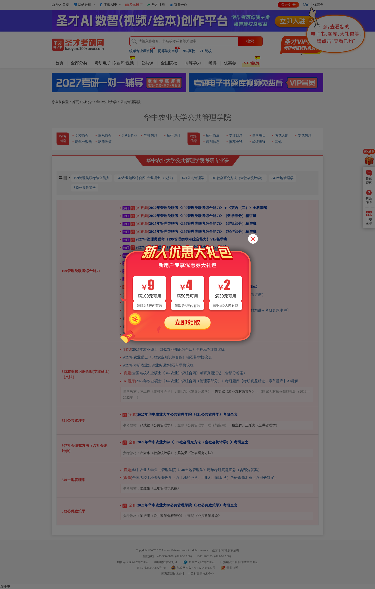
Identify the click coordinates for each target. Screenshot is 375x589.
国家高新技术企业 (173, 573)
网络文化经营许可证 (202, 562)
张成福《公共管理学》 (157, 425)
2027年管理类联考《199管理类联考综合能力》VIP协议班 (179, 279)
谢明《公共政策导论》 (204, 516)
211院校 (206, 51)
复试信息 (304, 135)
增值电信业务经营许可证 (133, 562)
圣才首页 (62, 5)
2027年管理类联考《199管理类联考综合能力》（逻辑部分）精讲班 (189, 223)
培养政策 (105, 142)
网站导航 (84, 5)
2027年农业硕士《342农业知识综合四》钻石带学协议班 (167, 357)
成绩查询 (259, 142)
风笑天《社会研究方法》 (196, 453)
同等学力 (193, 63)
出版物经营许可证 (166, 562)
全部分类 (79, 63)
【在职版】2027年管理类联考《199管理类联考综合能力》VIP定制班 (183, 263)
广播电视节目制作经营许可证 (239, 562)
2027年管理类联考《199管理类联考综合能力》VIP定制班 (174, 247)
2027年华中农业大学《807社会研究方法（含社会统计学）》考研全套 (185, 442)
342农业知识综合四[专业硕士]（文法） (146, 178)
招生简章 (213, 135)
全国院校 (169, 63)
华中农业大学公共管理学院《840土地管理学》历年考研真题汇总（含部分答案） (191, 470)
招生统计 (173, 135)
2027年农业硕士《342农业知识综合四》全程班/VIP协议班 (173, 349)
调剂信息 (213, 142)
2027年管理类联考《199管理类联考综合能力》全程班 (171, 271)
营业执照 (232, 568)
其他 (278, 142)
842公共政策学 (85, 188)
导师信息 (150, 135)
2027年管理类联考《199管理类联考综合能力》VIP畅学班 (174, 239)
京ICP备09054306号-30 (151, 568)
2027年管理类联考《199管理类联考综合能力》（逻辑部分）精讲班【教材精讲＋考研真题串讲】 (206, 310)
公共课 (147, 63)
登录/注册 (288, 5)
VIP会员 (251, 63)
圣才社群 (158, 5)
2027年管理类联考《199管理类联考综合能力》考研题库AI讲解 (181, 302)
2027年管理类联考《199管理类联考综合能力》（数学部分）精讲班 (189, 216)
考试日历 (136, 5)
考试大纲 (281, 135)
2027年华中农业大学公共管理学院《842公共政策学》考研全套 (179, 505)
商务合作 (180, 5)
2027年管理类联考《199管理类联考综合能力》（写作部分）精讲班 (189, 231)
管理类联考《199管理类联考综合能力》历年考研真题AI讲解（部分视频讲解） (193, 295)
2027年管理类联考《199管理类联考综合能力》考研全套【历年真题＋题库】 (190, 287)
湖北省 (87, 102)
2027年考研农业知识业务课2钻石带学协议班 (158, 365)
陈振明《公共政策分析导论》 (162, 516)
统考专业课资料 (141, 51)
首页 (59, 63)
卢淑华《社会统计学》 (157, 453)
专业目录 (236, 135)
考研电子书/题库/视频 (114, 63)
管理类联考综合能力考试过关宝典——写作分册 (160, 326)
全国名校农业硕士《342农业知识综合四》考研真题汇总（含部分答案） (184, 373)
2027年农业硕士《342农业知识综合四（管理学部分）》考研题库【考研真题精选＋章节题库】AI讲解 (210, 381)
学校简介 (82, 135)
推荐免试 (236, 142)
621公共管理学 (193, 178)
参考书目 (259, 135)
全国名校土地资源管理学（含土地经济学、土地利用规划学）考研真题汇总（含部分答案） (200, 478)
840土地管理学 (282, 178)
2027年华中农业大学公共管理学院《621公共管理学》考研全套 (179, 414)
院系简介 (105, 135)
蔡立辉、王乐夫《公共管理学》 (255, 425)
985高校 (189, 51)
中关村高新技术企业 (201, 573)
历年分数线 (83, 142)
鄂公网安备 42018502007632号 (196, 568)
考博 (212, 63)
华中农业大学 (106, 102)
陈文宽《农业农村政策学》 (235, 391)
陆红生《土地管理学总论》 (160, 488)
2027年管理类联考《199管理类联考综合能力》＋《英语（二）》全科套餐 (194, 208)
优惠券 (230, 63)
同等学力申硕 (168, 51)
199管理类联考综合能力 (91, 178)
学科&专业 (129, 135)
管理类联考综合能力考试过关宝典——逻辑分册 (160, 334)
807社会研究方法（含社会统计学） (238, 178)
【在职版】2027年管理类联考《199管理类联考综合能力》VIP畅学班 (183, 255)
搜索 (250, 41)
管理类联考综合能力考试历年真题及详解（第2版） (163, 318)
